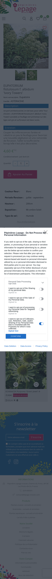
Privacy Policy (41, 346)
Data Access (25, 346)
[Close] (46, 233)
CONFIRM (16, 336)
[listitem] (26, 283)
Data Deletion (10, 346)
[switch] (41, 289)
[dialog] (26, 289)
